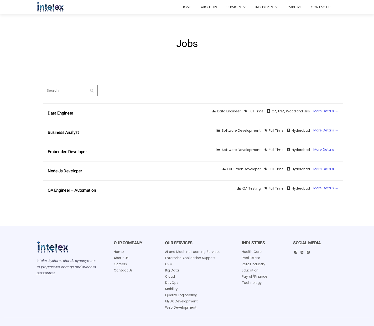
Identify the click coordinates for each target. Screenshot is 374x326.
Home (186, 7)
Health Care (252, 251)
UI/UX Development (181, 301)
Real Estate (251, 258)
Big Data (172, 270)
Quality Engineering (181, 295)
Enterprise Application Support (190, 258)
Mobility (171, 288)
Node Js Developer (65, 170)
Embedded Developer (67, 151)
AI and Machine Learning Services (192, 251)
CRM (168, 264)
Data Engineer (60, 112)
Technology (252, 282)
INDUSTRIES (266, 7)
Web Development (181, 307)
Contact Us (321, 7)
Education (250, 270)
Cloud (170, 276)
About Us (209, 7)
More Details (325, 111)
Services (236, 7)
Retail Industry (253, 264)
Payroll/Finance (254, 276)
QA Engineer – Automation (72, 190)
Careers (294, 7)
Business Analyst (63, 132)
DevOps (171, 282)
